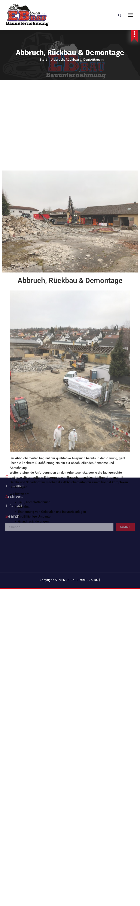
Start (43, 59)
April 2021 (17, 492)
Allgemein (17, 472)
